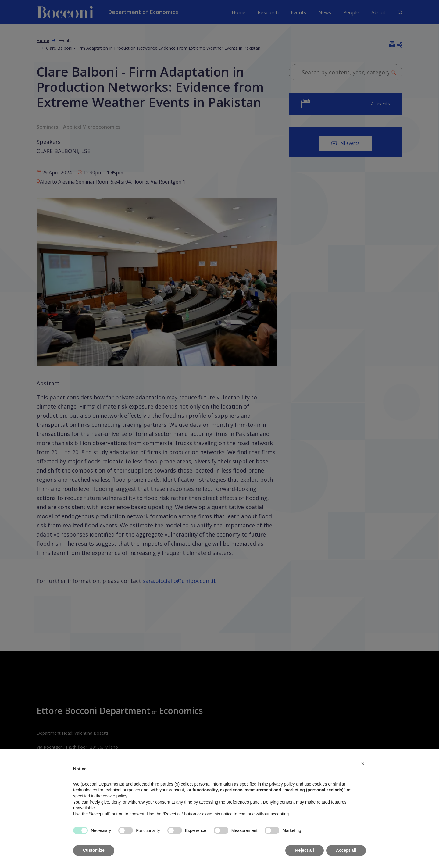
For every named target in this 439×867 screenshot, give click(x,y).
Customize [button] (94, 850)
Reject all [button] (304, 850)
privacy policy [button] (282, 784)
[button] (363, 764)
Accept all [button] (346, 850)
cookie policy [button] (115, 796)
